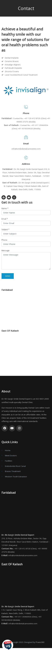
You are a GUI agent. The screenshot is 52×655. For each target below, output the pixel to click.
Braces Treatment (13, 471)
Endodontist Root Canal (15, 466)
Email (5, 219)
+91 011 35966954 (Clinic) (25, 616)
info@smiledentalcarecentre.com (26, 149)
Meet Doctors (11, 455)
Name (5, 208)
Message (5, 250)
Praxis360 (40, 642)
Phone (4, 240)
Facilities (8, 461)
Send (7, 276)
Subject (5, 229)
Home (7, 450)
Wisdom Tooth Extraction (16, 476)
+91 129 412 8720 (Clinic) (25, 548)
